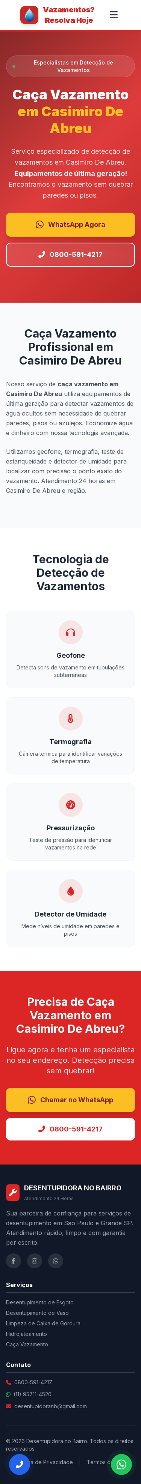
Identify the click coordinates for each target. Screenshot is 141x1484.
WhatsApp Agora (70, 225)
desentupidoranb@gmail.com (50, 1406)
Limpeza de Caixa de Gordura (43, 1323)
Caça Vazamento (27, 1344)
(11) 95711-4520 (33, 1394)
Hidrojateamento (26, 1334)
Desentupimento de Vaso (37, 1313)
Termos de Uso (106, 1462)
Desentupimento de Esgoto (40, 1302)
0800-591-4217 (70, 254)
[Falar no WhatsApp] (121, 1464)
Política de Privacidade (44, 1462)
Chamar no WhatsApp (70, 1100)
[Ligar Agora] (19, 1464)
